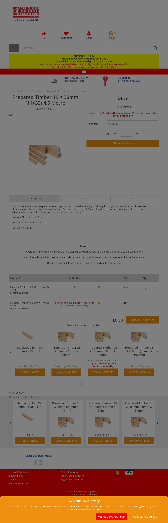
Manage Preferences (111, 516)
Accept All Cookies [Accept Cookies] (145, 516)
